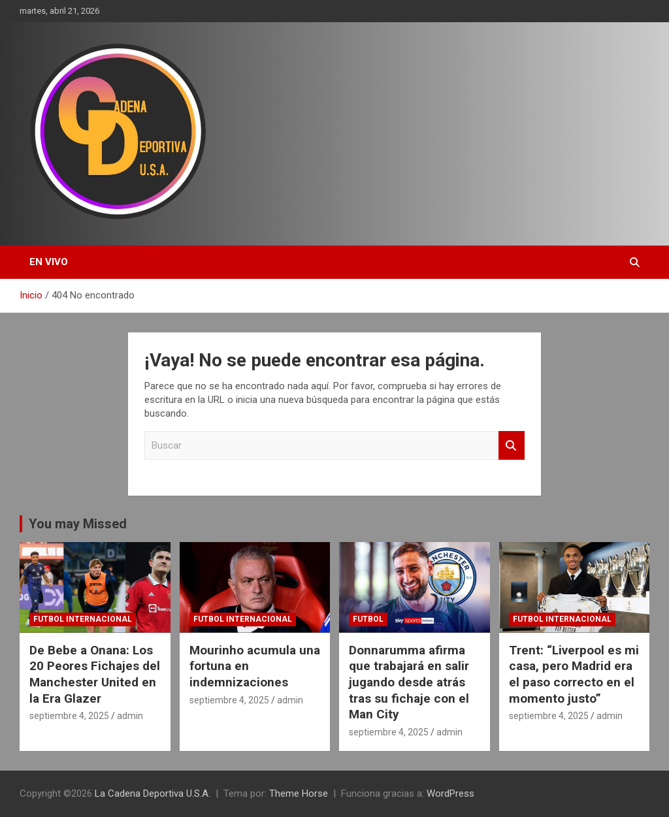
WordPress (450, 793)
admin (130, 716)
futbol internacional (82, 619)
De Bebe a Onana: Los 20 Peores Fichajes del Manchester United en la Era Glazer (94, 674)
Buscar (511, 445)
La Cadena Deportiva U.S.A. (152, 793)
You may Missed (78, 524)
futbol (368, 619)
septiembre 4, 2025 (69, 716)
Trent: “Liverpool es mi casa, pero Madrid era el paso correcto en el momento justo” (574, 674)
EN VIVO (48, 262)
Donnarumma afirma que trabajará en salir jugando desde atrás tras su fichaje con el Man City (409, 682)
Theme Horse (298, 793)
